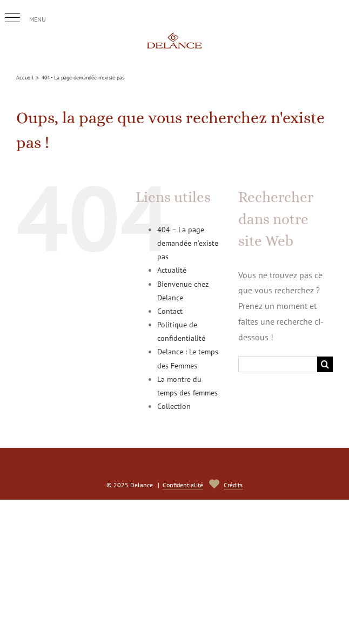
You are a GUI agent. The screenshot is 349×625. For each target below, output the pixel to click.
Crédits (233, 485)
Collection (174, 406)
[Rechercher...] (277, 364)
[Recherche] (325, 364)
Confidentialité (183, 485)
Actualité (171, 270)
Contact (170, 311)
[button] (12, 17)
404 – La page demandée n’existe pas (187, 243)
